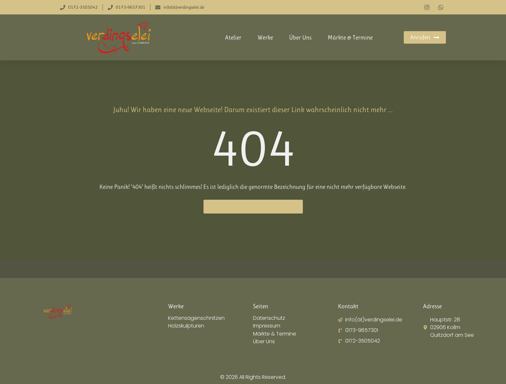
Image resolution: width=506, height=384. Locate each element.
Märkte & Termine (350, 37)
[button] (14, 370)
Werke (265, 37)
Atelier (233, 37)
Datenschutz (269, 318)
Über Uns (300, 37)
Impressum (266, 326)
